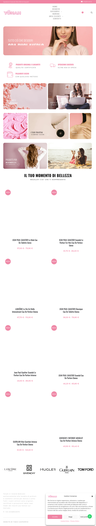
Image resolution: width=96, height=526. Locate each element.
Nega (70, 517)
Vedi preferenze (86, 517)
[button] (92, 496)
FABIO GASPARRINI (20, 522)
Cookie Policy (65, 521)
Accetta (55, 517)
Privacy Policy (74, 521)
